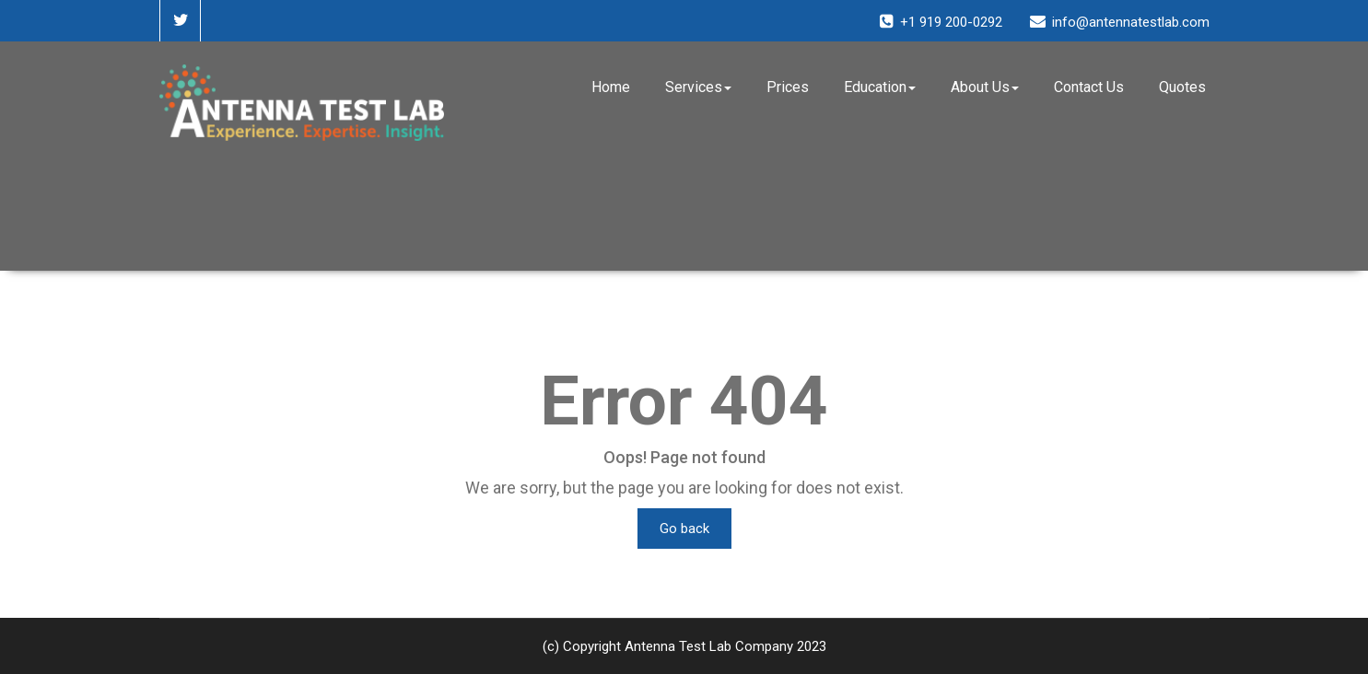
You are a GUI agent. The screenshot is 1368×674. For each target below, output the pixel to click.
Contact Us (1089, 87)
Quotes (1182, 87)
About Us (985, 87)
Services (698, 87)
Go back (684, 528)
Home (610, 87)
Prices (787, 87)
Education (880, 87)
